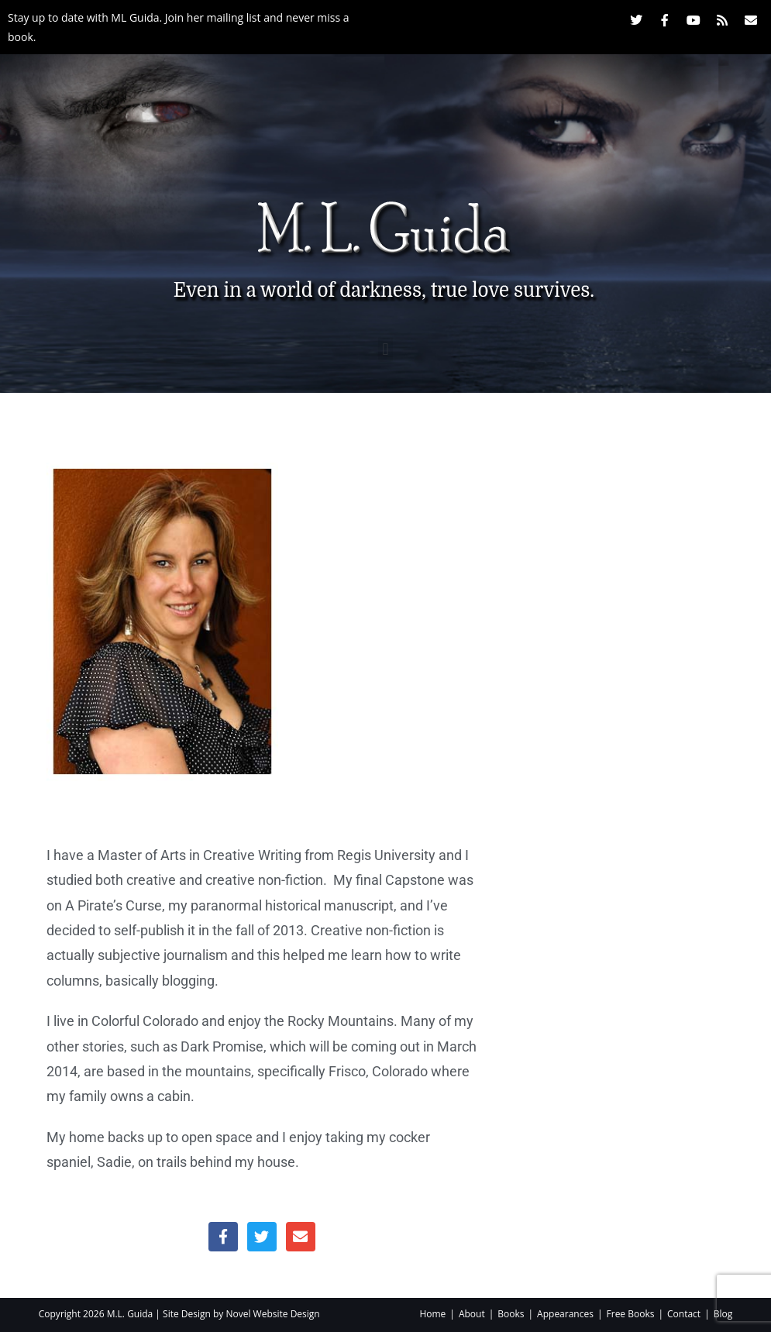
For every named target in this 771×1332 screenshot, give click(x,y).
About (472, 1313)
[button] (385, 349)
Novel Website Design (272, 1313)
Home (432, 1313)
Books (510, 1313)
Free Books (631, 1313)
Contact (683, 1313)
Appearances (565, 1313)
